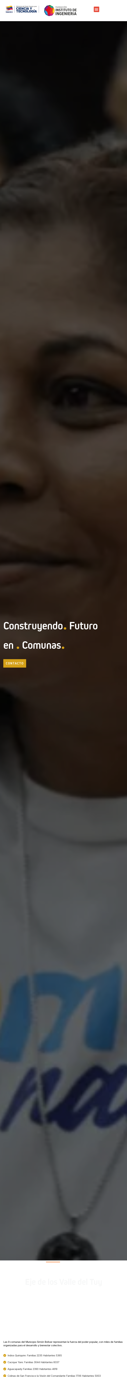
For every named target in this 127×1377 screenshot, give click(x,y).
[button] (96, 9)
